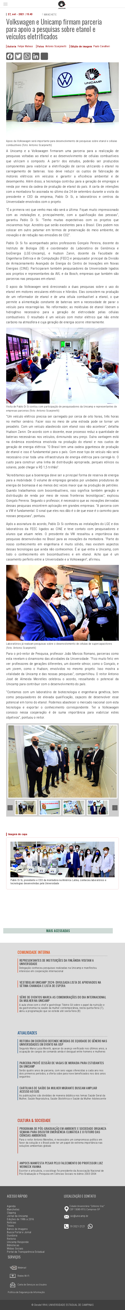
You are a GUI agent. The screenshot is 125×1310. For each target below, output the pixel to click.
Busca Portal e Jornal (19, 1232)
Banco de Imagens (17, 1229)
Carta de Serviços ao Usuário (27, 1284)
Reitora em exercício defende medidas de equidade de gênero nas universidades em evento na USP (63, 1042)
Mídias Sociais (15, 1248)
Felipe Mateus (25, 46)
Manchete (50, 14)
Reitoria (11, 1238)
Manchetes (13, 1209)
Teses (10, 1225)
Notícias (11, 1222)
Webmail (17, 1267)
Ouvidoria (12, 1235)
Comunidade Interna (34, 952)
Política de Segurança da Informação (26, 1292)
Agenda (11, 1206)
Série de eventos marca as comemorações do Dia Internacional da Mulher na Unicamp (63, 998)
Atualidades (27, 1033)
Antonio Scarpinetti (55, 46)
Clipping (11, 1212)
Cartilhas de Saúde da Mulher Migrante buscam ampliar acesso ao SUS (58, 1089)
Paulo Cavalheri (101, 46)
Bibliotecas (13, 1245)
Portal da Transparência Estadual (25, 1251)
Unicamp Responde (18, 1242)
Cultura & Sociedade (34, 1120)
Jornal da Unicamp (17, 1216)
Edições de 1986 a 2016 (20, 1219)
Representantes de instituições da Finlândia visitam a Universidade (57, 962)
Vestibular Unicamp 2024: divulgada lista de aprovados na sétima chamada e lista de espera (60, 984)
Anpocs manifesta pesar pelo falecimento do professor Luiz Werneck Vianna (61, 1164)
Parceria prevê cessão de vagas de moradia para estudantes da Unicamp (62, 1064)
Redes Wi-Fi (18, 1276)
